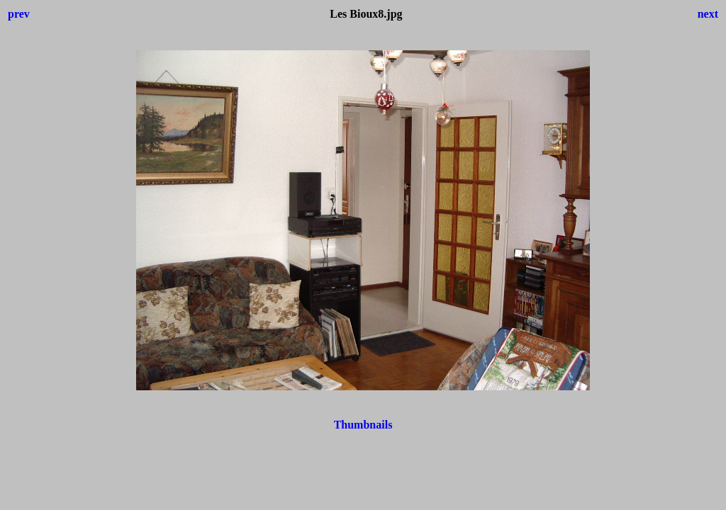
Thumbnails (363, 425)
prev (19, 14)
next (708, 14)
